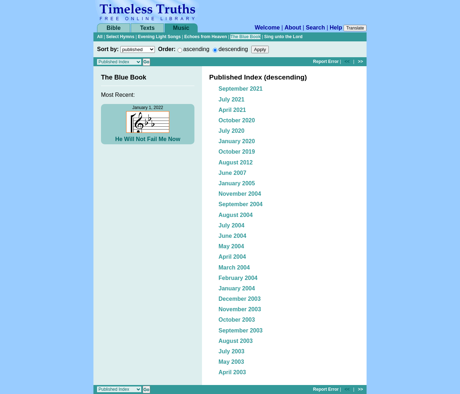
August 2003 (235, 341)
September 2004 (240, 204)
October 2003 (236, 320)
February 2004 (238, 278)
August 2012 (235, 162)
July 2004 (231, 225)
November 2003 (239, 309)
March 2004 (234, 267)
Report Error (326, 61)
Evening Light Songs (159, 36)
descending (233, 49)
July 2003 (231, 351)
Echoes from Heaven (205, 36)
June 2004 (232, 236)
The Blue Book (245, 36)
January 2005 (236, 183)
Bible (113, 28)
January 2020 (236, 141)
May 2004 (231, 246)
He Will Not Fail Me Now (147, 139)
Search (315, 27)
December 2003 (239, 299)
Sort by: (108, 49)
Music (181, 28)
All (99, 36)
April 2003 (232, 372)
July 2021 (231, 99)
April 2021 (232, 110)
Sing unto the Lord (283, 36)
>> (360, 61)
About (293, 27)
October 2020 (236, 120)
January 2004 (236, 288)
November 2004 (239, 194)
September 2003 (240, 330)
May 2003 (231, 362)
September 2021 (240, 89)
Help (336, 27)
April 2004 (232, 257)
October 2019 (236, 152)
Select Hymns (120, 36)
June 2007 (232, 173)
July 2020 (231, 131)
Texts (147, 28)
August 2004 (235, 215)
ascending (196, 49)
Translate (355, 28)
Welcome (267, 27)
